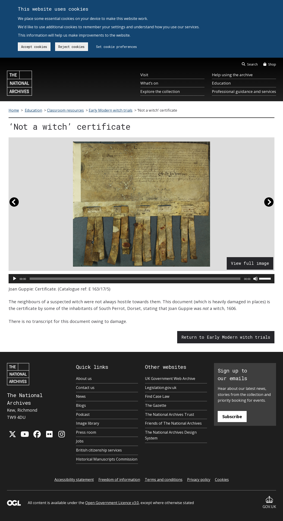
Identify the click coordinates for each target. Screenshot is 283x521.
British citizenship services (99, 450)
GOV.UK (269, 502)
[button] (14, 204)
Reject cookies (71, 46)
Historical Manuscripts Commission (106, 459)
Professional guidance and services (244, 91)
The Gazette (155, 405)
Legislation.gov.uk (160, 387)
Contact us (85, 387)
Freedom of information (119, 479)
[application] (142, 278)
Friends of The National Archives (173, 423)
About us (84, 378)
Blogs (81, 405)
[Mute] (255, 278)
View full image (250, 263)
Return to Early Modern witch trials (225, 337)
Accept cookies (34, 46)
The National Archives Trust (169, 414)
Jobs (80, 441)
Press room (86, 432)
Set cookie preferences (116, 46)
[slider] (135, 279)
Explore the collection (160, 91)
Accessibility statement (74, 479)
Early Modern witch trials (110, 110)
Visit (144, 74)
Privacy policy (198, 479)
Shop (269, 64)
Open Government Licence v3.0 (112, 502)
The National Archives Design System (171, 435)
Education (221, 83)
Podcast (83, 414)
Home (14, 110)
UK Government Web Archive (170, 378)
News (81, 396)
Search (250, 64)
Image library (87, 423)
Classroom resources (65, 110)
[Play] (14, 278)
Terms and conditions (163, 479)
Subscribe (232, 416)
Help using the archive (232, 74)
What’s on (149, 83)
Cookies (222, 479)
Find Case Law (157, 396)
